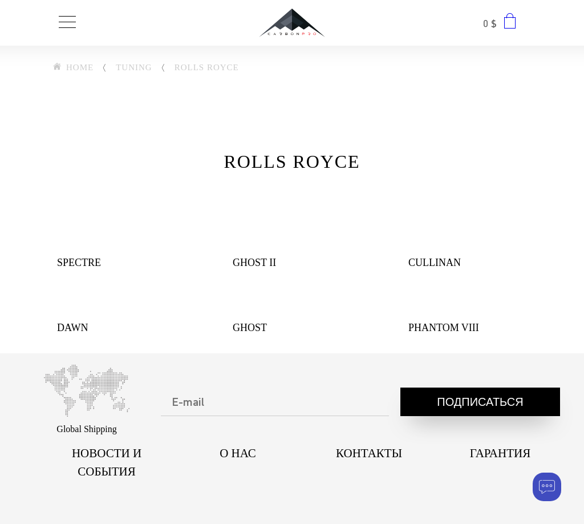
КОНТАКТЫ (369, 453)
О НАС (238, 453)
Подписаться (480, 403)
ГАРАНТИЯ (500, 453)
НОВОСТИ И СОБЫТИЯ (106, 462)
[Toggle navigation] (67, 23)
